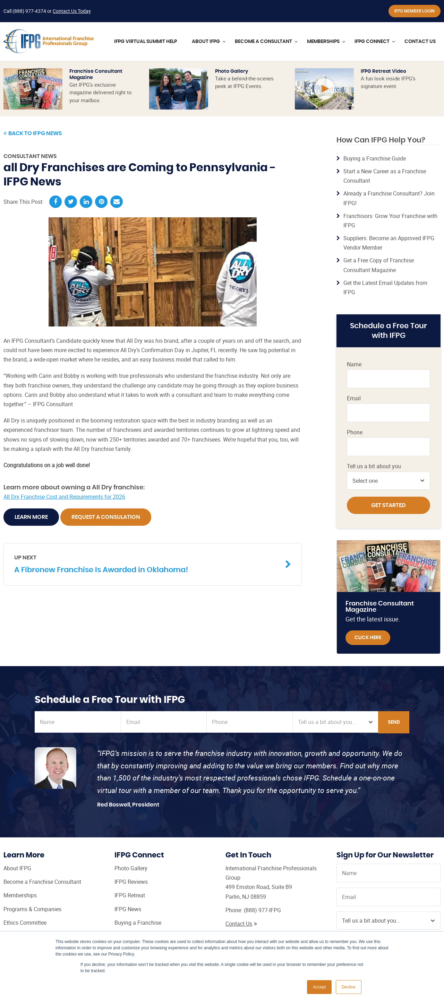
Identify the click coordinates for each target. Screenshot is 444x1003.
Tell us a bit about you (374, 466)
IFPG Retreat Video (383, 71)
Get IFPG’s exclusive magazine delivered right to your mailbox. (100, 92)
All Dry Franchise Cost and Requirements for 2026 (64, 496)
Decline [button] (349, 987)
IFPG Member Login (414, 11)
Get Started (388, 505)
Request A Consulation (105, 517)
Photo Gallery (231, 71)
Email (354, 398)
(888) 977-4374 (29, 11)
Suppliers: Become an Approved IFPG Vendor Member (388, 242)
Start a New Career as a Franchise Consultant (384, 175)
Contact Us (241, 923)
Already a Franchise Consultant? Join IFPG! (389, 198)
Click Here (368, 637)
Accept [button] (319, 987)
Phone (354, 432)
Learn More (31, 517)
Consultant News (30, 156)
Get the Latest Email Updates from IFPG (385, 287)
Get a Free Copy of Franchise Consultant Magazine (378, 264)
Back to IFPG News (32, 133)
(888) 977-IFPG (262, 910)
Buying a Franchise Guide (374, 158)
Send (394, 722)
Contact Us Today (72, 11)
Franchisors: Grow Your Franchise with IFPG (390, 220)
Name (354, 364)
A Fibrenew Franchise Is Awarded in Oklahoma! (147, 564)
